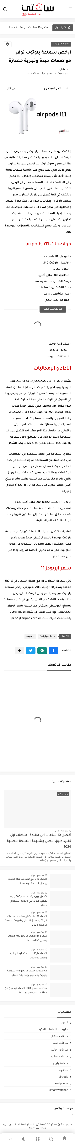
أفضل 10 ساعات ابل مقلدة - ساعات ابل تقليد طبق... (26, 27)
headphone (61, 1083)
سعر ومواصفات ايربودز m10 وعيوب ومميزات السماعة (27, 938)
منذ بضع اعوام (61, 830)
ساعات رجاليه (59, 1049)
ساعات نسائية (59, 1056)
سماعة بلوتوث (61, 44)
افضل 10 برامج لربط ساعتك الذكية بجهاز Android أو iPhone (27, 881)
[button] (53, 650)
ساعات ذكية (60, 1042)
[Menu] (37, 1139)
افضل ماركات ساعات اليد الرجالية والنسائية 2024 (28, 955)
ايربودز (64, 1022)
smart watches (58, 1089)
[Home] (64, 1138)
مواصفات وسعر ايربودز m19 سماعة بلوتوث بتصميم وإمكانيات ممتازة (27, 973)
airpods (30, 636)
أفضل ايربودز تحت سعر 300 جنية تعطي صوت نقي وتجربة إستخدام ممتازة (28, 901)
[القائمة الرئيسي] (70, 9)
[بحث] (5, 9)
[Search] (51, 1139)
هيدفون (63, 1069)
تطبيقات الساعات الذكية (53, 1029)
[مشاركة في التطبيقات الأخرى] (19, 650)
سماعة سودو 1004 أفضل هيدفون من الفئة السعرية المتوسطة (26, 990)
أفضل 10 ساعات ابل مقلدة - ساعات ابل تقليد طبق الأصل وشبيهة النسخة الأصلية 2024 (39, 841)
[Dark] (24, 1139)
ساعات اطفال (59, 1036)
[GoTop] (10, 1139)
